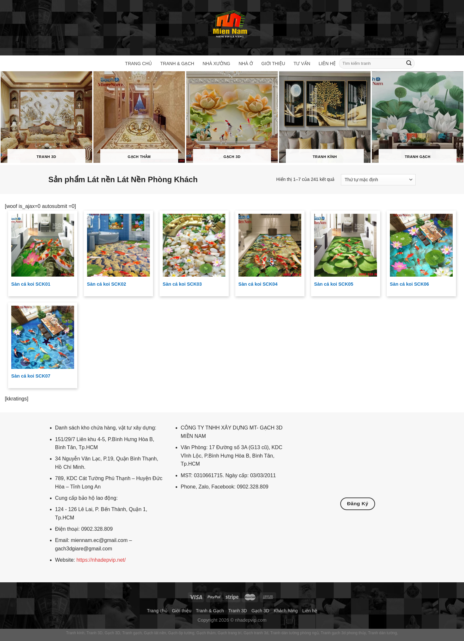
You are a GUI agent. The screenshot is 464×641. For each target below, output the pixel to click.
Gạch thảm (206, 633)
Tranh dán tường (382, 633)
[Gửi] (408, 63)
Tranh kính (75, 633)
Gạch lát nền (155, 633)
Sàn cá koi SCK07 (31, 376)
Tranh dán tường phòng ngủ (294, 633)
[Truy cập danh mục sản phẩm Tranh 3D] (46, 117)
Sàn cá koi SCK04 (258, 284)
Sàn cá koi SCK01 (31, 284)
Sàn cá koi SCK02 (106, 284)
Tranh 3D (237, 610)
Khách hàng (286, 610)
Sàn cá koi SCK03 (182, 284)
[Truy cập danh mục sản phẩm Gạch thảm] (139, 117)
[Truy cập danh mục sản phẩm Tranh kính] (325, 117)
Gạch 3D (260, 610)
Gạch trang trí (230, 633)
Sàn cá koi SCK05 (333, 284)
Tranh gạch (132, 633)
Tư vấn (302, 63)
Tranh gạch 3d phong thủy (343, 633)
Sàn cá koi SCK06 (409, 284)
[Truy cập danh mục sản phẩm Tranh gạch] (417, 117)
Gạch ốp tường (181, 633)
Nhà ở (245, 63)
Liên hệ (327, 63)
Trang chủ (138, 63)
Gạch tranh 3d (256, 633)
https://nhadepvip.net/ (101, 560)
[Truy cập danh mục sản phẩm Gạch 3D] (232, 117)
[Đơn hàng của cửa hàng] (378, 179)
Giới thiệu (273, 63)
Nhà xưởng (216, 63)
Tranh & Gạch (177, 63)
